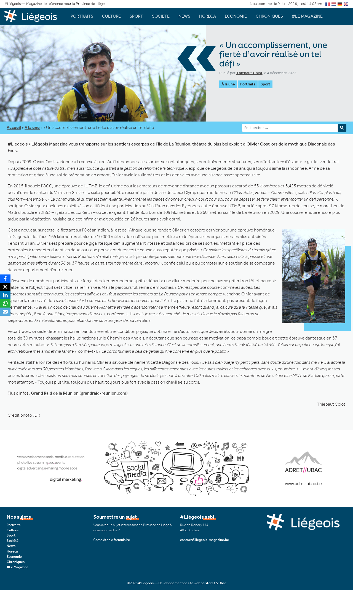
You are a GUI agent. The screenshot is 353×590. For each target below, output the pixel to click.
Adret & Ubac (216, 583)
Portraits (82, 16)
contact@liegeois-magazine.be (204, 540)
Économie (236, 16)
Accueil (14, 127)
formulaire (122, 540)
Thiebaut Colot (249, 73)
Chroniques (269, 16)
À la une (228, 84)
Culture (111, 16)
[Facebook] (5, 278)
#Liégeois (146, 583)
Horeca (207, 16)
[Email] (5, 312)
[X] (5, 287)
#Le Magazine (307, 16)
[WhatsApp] (5, 303)
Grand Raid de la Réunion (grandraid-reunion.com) (79, 393)
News (184, 16)
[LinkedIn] (5, 295)
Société (161, 16)
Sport (136, 16)
